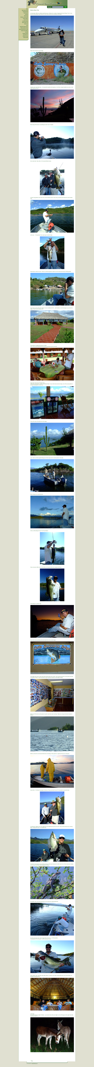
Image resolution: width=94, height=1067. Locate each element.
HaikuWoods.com (34, 1063)
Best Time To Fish (25, 10)
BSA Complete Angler (24, 27)
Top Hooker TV (25, 34)
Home (27, 8)
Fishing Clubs (25, 37)
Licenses (26, 14)
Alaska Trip (26, 23)
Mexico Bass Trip (25, 22)
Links (27, 25)
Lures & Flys (26, 19)
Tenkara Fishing (25, 33)
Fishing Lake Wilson (24, 30)
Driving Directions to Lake (23, 29)
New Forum (26, 15)
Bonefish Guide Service (24, 26)
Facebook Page (25, 11)
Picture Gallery (25, 18)
